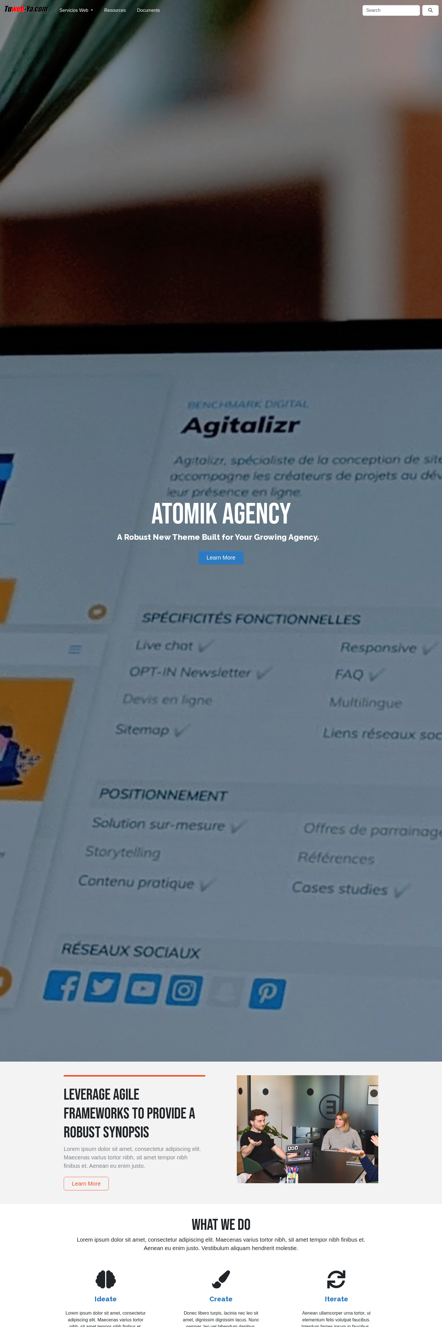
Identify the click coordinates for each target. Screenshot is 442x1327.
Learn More (221, 557)
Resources (115, 10)
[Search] (391, 10)
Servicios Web (74, 10)
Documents (148, 10)
